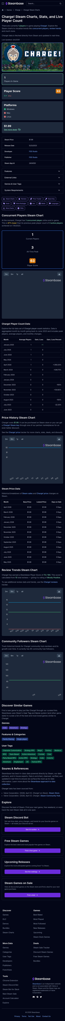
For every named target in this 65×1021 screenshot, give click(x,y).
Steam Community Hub (50, 796)
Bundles (6, 928)
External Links (32, 177)
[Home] (3, 10)
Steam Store (54, 793)
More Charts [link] (8, 208)
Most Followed (39, 923)
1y (17, 274)
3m (12, 274)
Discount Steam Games (43, 952)
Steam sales (27, 493)
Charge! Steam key (11, 425)
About (38, 1016)
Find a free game (32, 851)
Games (9, 10)
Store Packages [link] (19, 203)
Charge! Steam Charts (31, 10)
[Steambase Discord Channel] (34, 997)
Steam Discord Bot (10, 985)
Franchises (7, 970)
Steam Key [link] (50, 199)
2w (6, 274)
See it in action (32, 829)
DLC (4, 919)
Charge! (43, 26)
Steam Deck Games (41, 937)
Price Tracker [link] (35, 199)
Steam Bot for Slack (11, 989)
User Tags (7, 956)
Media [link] (42, 203)
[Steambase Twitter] (41, 997)
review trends (55, 28)
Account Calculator (11, 998)
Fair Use (31, 1016)
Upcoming (37, 932)
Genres (6, 947)
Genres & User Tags (32, 184)
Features (32, 171)
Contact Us (46, 1016)
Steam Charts (8, 932)
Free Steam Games (41, 956)
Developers (7, 961)
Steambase (37, 984)
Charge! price (14, 432)
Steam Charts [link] (9, 199)
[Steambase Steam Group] (37, 997)
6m (12, 439)
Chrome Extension (10, 980)
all (22, 274)
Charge (17, 10)
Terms (24, 1016)
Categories (7, 952)
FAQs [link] (21, 208)
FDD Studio (33, 151)
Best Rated (37, 915)
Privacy (17, 1016)
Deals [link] (6, 203)
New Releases (39, 928)
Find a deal (32, 895)
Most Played (38, 919)
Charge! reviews (51, 582)
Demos (6, 923)
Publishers (7, 965)
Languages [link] (54, 203)
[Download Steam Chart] (59, 274)
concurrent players (40, 28)
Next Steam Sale (10, 994)
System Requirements (32, 190)
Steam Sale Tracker (41, 947)
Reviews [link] (22, 199)
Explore (6, 1003)
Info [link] (32, 203)
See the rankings (32, 872)
